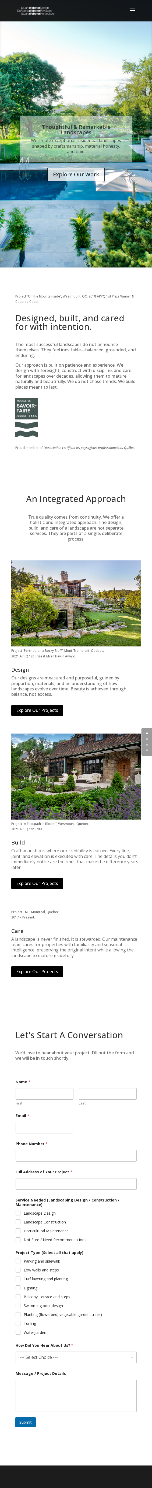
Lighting (30, 1288)
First (19, 1103)
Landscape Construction (45, 1222)
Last (82, 1103)
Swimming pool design (43, 1305)
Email (22, 1115)
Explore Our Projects (37, 710)
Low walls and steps (41, 1270)
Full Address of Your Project (44, 1172)
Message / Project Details (41, 1373)
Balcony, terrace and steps (47, 1296)
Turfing (30, 1323)
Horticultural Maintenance (46, 1231)
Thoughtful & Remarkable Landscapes (76, 135)
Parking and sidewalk (42, 1261)
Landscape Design (40, 1213)
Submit (25, 1422)
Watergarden (35, 1332)
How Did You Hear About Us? (44, 1345)
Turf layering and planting (46, 1279)
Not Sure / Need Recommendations (55, 1239)
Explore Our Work (76, 179)
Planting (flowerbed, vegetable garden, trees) (63, 1314)
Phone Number (32, 1143)
